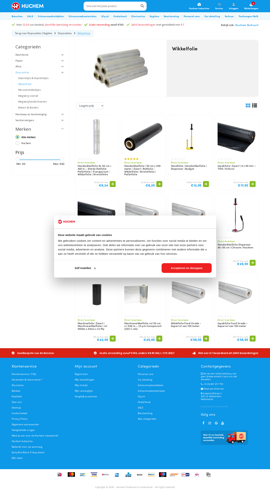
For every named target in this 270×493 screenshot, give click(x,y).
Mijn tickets (81, 385)
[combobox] (115, 6)
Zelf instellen (85, 268)
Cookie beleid (19, 413)
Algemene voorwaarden (25, 424)
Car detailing (145, 379)
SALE (140, 407)
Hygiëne (47, 33)
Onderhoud (144, 402)
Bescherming (145, 413)
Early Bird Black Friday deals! (28, 452)
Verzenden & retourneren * (27, 379)
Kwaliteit (17, 396)
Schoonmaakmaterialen (151, 390)
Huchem (26, 143)
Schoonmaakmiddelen (151, 385)
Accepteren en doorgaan (186, 268)
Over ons (17, 402)
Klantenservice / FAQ (24, 374)
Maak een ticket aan (212, 388)
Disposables (65, 33)
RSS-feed (17, 458)
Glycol (141, 396)
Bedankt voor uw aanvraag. (27, 446)
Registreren (81, 374)
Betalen (16, 390)
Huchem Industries (22, 441)
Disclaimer (18, 385)
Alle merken (28, 137)
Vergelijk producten (86, 396)
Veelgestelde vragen (23, 430)
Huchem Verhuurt (246, 25)
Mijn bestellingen (85, 379)
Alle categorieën (147, 418)
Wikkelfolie (83, 33)
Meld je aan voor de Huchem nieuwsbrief (35, 435)
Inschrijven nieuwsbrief (214, 406)
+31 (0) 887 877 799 (212, 384)
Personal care (146, 374)
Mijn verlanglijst (84, 390)
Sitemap (16, 407)
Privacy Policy (20, 418)
